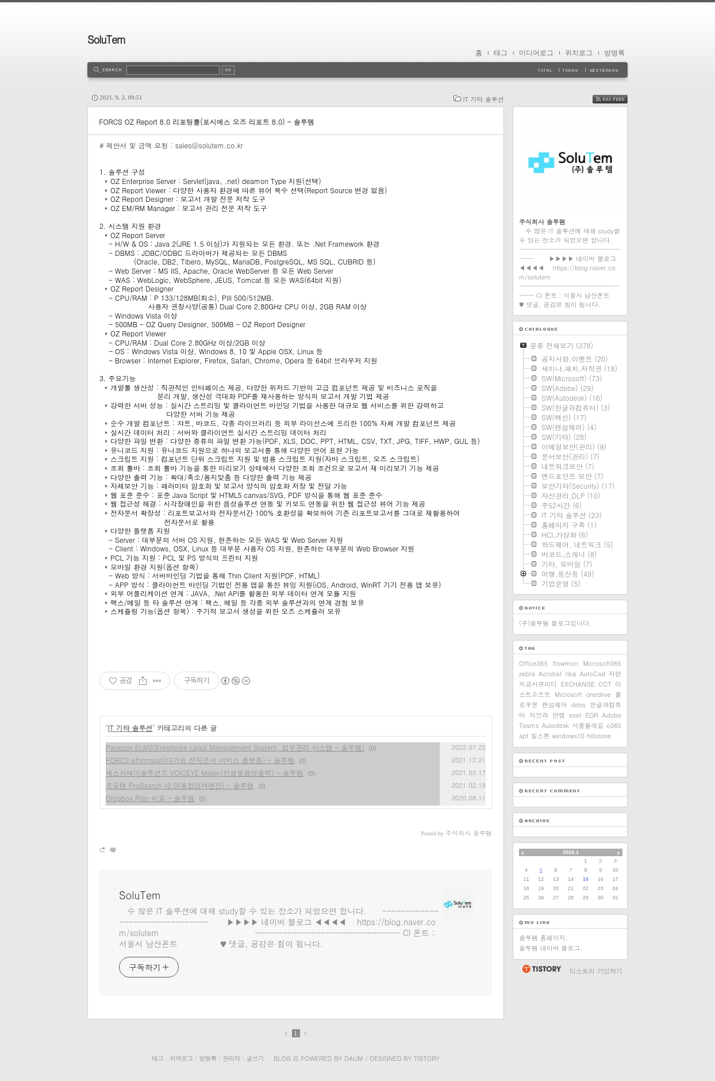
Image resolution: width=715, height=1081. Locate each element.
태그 (501, 53)
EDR (591, 715)
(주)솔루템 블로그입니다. (555, 623)
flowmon (565, 663)
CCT (604, 684)
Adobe (611, 715)
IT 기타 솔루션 (483, 99)
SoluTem (106, 39)
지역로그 (181, 1058)
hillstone (599, 735)
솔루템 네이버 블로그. (550, 948)
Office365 (533, 663)
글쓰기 (254, 1058)
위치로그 (579, 53)
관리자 (231, 1058)
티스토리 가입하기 (596, 971)
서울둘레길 (587, 725)
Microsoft (568, 694)
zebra (527, 673)
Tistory (427, 1058)
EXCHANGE (577, 684)
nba (570, 673)
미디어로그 (536, 53)
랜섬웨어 (554, 704)
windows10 (568, 735)
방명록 (614, 53)
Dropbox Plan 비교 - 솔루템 (150, 798)
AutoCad (592, 673)
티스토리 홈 (541, 969)
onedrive (598, 694)
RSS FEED (619, 99)
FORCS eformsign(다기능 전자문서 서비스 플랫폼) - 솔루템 (200, 760)
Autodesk (556, 725)
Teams (529, 725)
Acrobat (550, 673)
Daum (353, 1058)
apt (523, 735)
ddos (578, 704)
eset (575, 715)
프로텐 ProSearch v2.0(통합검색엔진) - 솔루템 (180, 785)
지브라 (538, 715)
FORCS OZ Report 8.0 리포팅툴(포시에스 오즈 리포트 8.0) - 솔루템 (206, 121)
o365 (613, 725)
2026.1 (571, 852)
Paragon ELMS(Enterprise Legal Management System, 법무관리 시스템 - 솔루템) (235, 747)
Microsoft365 (602, 663)
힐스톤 (540, 735)
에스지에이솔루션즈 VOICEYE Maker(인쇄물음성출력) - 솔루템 (204, 772)
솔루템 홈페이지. (543, 937)
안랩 (558, 715)
